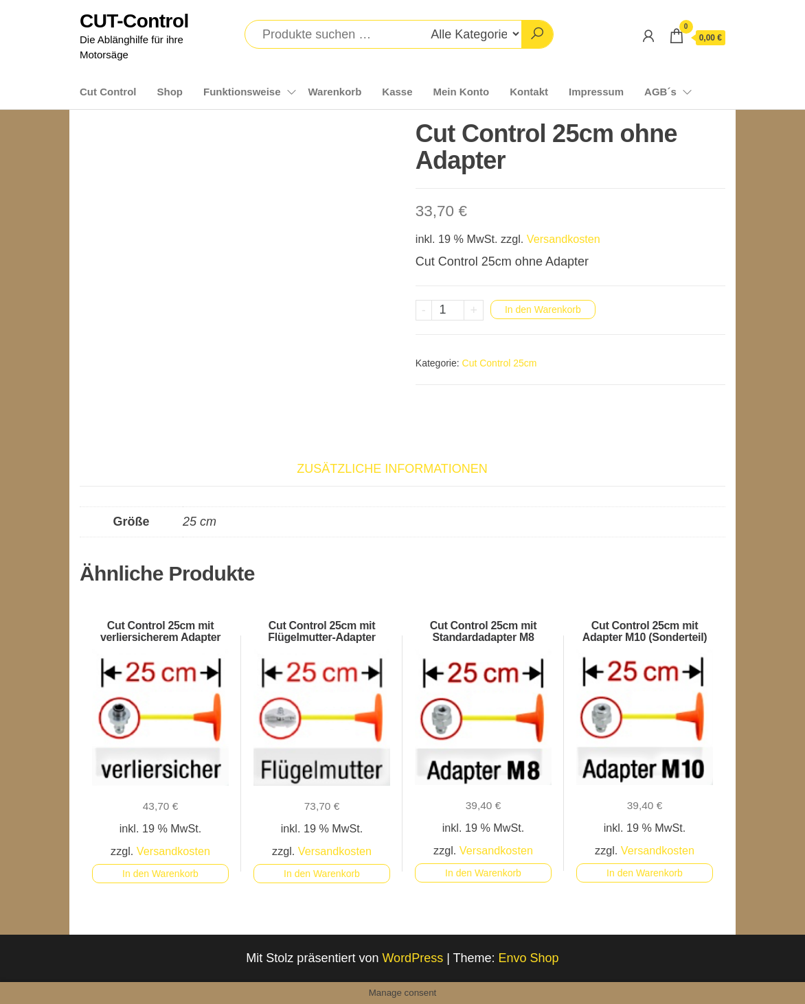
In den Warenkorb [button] (160, 873)
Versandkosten (563, 239)
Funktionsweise (242, 91)
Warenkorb (335, 91)
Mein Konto (461, 91)
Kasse (397, 91)
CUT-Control (134, 21)
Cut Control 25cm (499, 363)
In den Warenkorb (543, 309)
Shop (170, 91)
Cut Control (108, 91)
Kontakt (529, 91)
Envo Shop (529, 958)
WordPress (412, 958)
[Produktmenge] (448, 310)
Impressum (596, 91)
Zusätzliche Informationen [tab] (392, 469)
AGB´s (660, 91)
